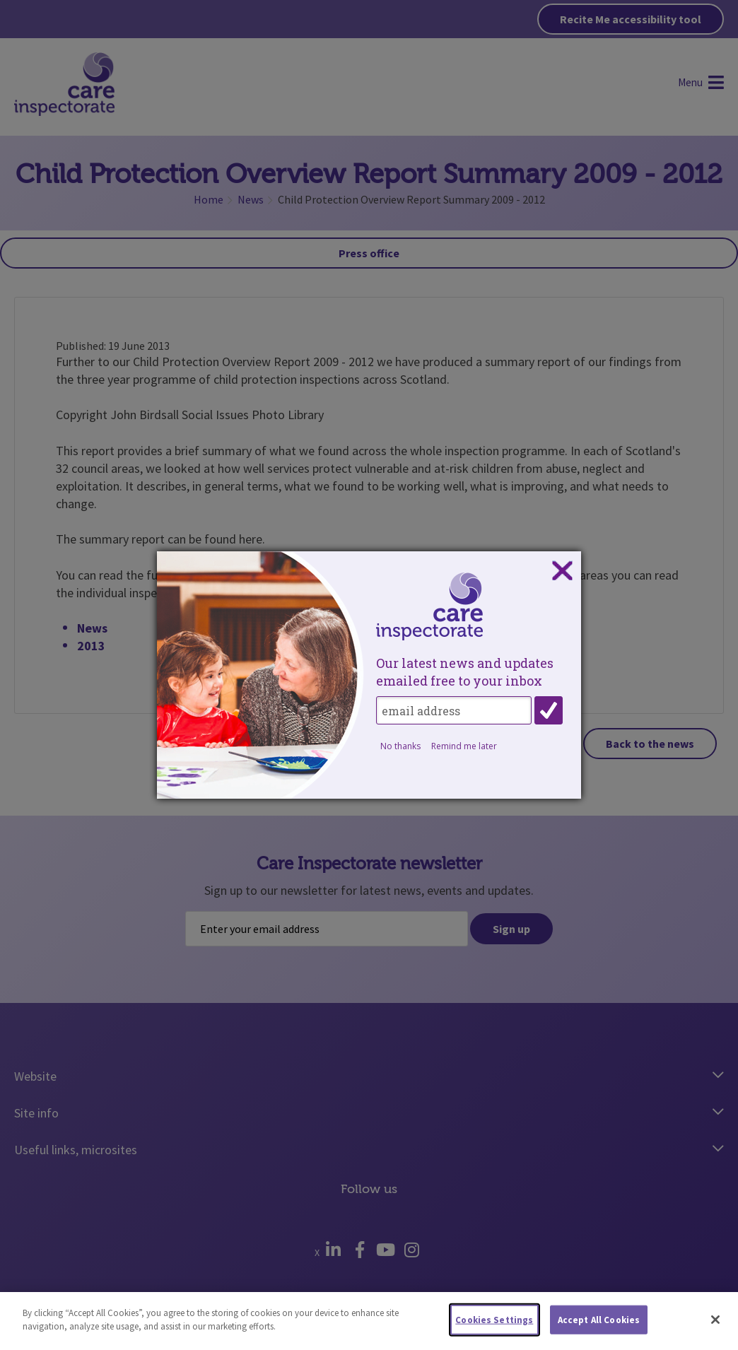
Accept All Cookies (599, 1325)
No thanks (400, 746)
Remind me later (464, 746)
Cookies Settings (494, 1325)
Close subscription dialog (562, 571)
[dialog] (369, 675)
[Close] (715, 1324)
